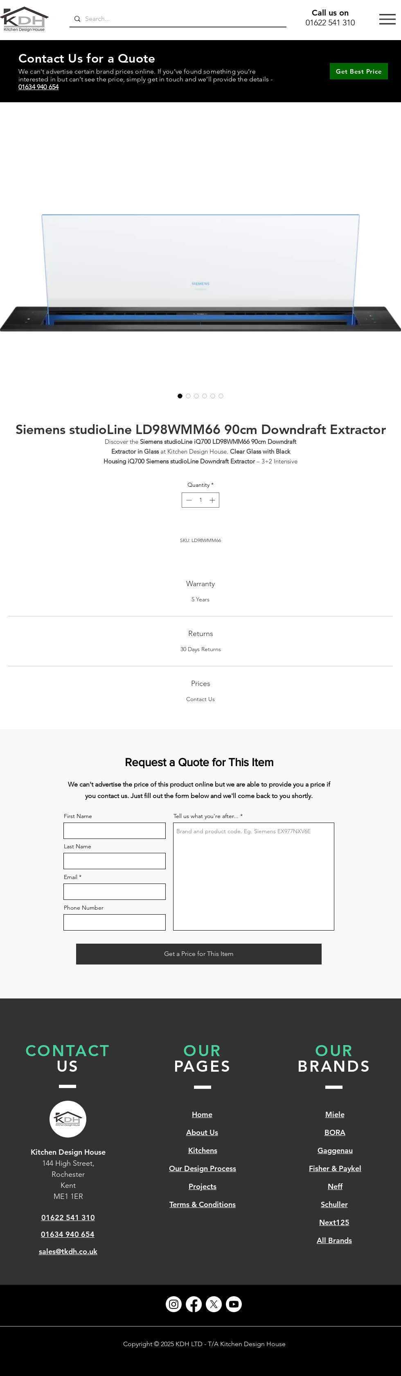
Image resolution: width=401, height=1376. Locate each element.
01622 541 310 (330, 22)
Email (70, 877)
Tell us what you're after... (206, 816)
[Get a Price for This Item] (199, 954)
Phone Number (84, 908)
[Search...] (177, 19)
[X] (214, 1304)
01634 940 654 (38, 87)
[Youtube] (234, 1304)
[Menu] (387, 19)
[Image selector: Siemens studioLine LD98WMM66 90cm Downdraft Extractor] (180, 396)
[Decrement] (188, 500)
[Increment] (213, 500)
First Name (78, 816)
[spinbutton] (200, 500)
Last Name (77, 846)
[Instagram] (174, 1304)
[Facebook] (194, 1304)
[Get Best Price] (359, 71)
